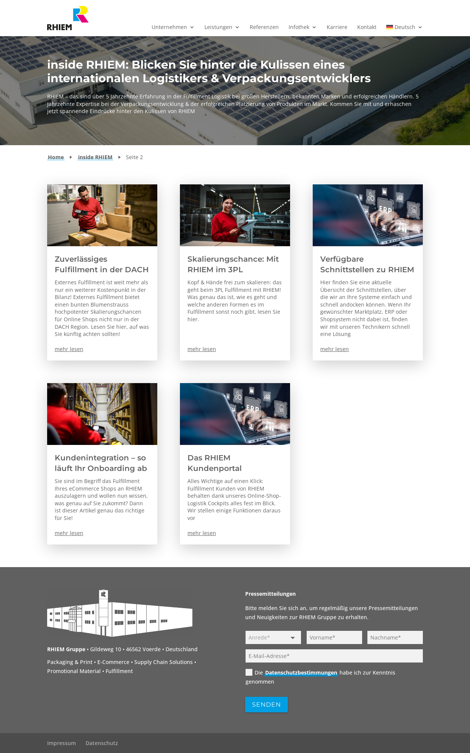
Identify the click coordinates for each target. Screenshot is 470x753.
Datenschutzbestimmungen (301, 672)
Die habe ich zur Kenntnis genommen (320, 677)
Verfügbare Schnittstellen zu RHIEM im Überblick (367, 270)
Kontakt (366, 28)
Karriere (337, 28)
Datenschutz (102, 743)
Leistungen (218, 28)
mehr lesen (69, 349)
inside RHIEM (95, 157)
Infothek (299, 28)
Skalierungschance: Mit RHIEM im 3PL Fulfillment (233, 270)
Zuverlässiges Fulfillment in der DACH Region (102, 270)
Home (56, 157)
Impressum (61, 743)
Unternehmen (169, 28)
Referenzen (264, 28)
